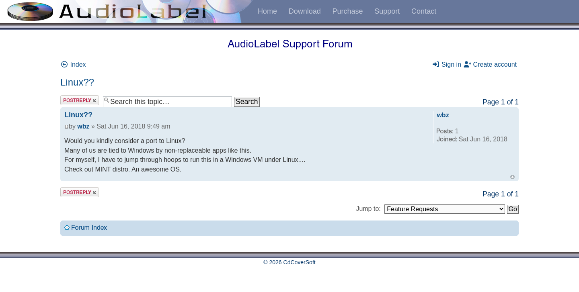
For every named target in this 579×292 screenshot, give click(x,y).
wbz (83, 126)
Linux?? (77, 82)
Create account (490, 64)
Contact (423, 11)
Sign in (446, 64)
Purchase (347, 11)
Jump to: (368, 208)
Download (305, 11)
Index (73, 64)
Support (387, 11)
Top (512, 177)
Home (267, 11)
